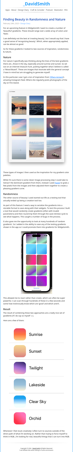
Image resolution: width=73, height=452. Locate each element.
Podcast (49, 10)
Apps (7, 10)
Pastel (57, 183)
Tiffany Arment (56, 77)
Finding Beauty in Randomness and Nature (34, 19)
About (13, 10)
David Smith (36, 448)
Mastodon (58, 10)
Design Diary (25, 23)
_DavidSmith (36, 4)
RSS (66, 10)
